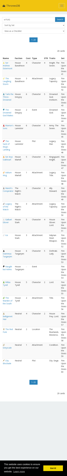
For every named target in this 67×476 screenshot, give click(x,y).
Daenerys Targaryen (7, 255)
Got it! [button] (53, 468)
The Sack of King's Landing (6, 145)
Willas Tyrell (7, 283)
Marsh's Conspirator (8, 189)
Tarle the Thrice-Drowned (8, 97)
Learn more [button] (19, 471)
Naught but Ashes (7, 268)
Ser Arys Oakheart (8, 158)
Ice (6, 235)
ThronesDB (11, 5)
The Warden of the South (7, 301)
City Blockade (7, 362)
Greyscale (7, 347)
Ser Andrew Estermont (7, 65)
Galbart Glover (7, 221)
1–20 (33, 39)
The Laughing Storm (7, 81)
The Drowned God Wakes (8, 112)
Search (60, 19)
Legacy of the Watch (7, 206)
